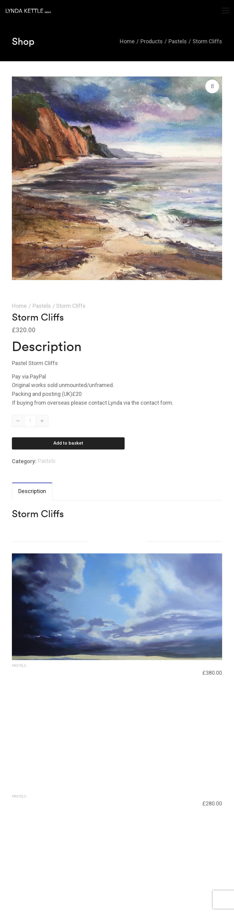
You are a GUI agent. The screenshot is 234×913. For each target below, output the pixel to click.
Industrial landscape (33, 672)
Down (18, 420)
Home (19, 306)
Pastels (42, 306)
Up (42, 420)
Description (32, 491)
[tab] (32, 491)
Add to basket (68, 443)
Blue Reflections (30, 802)
